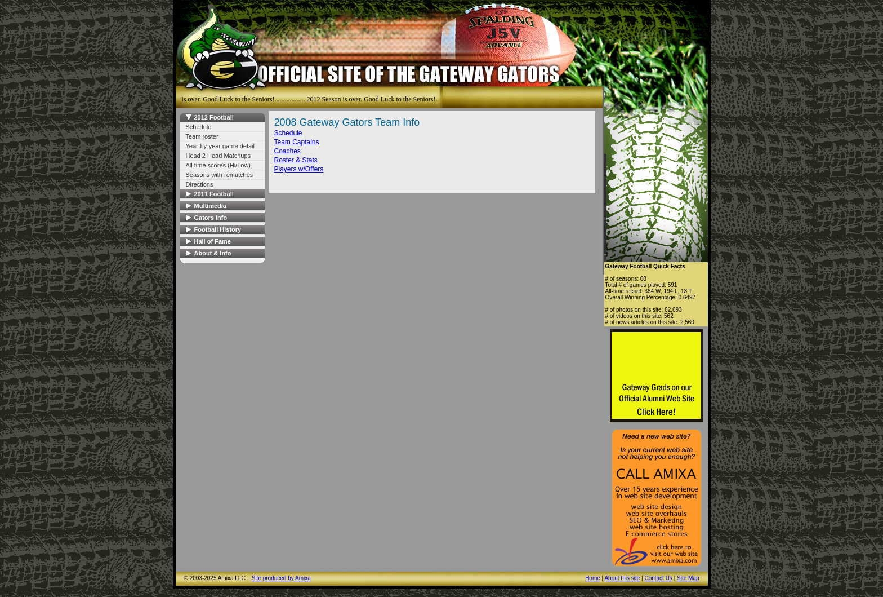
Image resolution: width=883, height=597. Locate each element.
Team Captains (296, 142)
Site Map (688, 578)
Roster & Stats (296, 160)
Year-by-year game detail (220, 146)
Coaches (287, 151)
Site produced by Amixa (281, 578)
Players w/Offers (299, 169)
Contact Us (658, 578)
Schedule (199, 126)
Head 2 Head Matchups (218, 155)
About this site (622, 578)
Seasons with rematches (219, 174)
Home (592, 578)
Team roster (202, 136)
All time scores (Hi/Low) (218, 165)
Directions (199, 184)
